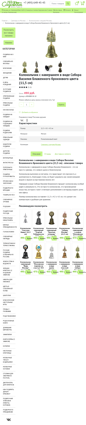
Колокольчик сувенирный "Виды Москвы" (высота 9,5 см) (25, 267)
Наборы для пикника (7, 281)
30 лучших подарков (7, 90)
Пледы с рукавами (7, 310)
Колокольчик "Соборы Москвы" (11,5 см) (64, 231)
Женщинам (7, 73)
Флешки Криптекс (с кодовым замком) (7, 271)
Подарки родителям (7, 132)
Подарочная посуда (8, 212)
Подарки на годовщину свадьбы (7, 124)
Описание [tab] (37, 154)
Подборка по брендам (8, 189)
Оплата (68, 10)
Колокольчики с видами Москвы (40, 21)
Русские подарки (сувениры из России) (8, 253)
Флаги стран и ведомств (8, 262)
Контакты (56, 12)
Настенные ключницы (7, 352)
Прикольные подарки (8, 104)
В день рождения (7, 83)
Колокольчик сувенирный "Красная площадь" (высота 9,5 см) (51, 233)
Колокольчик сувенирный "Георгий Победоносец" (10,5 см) (39, 232)
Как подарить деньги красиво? (8, 392)
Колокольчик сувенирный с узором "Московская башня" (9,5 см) (78, 233)
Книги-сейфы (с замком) (9, 340)
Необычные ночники (7, 368)
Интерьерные (8, 158)
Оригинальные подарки (8, 97)
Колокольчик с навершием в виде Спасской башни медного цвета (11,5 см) (64, 269)
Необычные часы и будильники (8, 360)
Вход (76, 10)
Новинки (8, 42)
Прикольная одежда (8, 138)
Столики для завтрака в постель (8, 376)
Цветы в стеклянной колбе (8, 289)
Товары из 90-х (9, 195)
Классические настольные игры (8, 302)
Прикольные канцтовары (8, 219)
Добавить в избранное (28, 112)
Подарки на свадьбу (7, 116)
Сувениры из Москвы (18, 21)
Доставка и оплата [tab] (63, 154)
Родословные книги (8, 322)
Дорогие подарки (6, 152)
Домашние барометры (7, 329)
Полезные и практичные (7, 168)
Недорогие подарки (7, 145)
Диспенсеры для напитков (8, 384)
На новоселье (8, 110)
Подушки (6, 206)
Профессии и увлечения (8, 182)
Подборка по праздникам (8, 411)
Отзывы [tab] (47, 154)
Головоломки (8, 232)
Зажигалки (7, 334)
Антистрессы (8, 163)
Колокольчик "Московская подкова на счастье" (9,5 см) (38, 266)
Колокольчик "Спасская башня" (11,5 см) (25, 231)
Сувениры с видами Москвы (51, 145)
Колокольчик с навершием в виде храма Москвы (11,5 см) (51, 267)
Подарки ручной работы (9, 175)
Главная (4, 21)
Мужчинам (7, 68)
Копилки (6, 346)
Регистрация (78, 12)
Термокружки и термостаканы (9, 244)
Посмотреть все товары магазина (8, 33)
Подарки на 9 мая (8, 56)
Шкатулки (7, 295)
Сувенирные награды (8, 238)
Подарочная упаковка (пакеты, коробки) (8, 402)
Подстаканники (9, 316)
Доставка (58, 10)
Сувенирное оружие (7, 201)
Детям (5, 78)
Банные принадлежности (9, 226)
